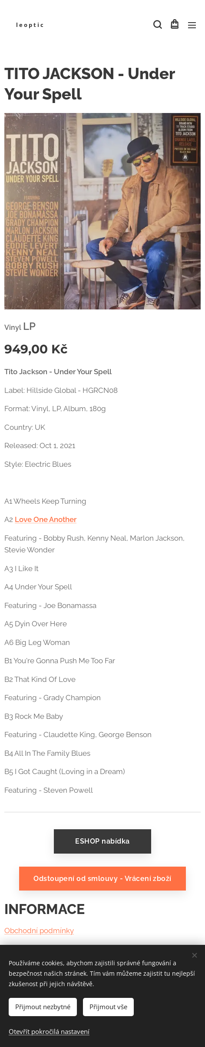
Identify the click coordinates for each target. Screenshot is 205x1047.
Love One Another (45, 519)
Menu (192, 25)
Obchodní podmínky (39, 931)
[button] (156, 25)
